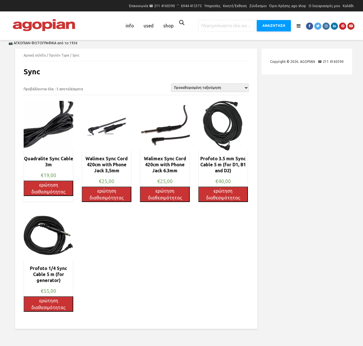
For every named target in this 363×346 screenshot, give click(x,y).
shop (168, 25)
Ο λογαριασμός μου (324, 6)
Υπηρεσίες (212, 6)
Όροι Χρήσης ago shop (287, 6)
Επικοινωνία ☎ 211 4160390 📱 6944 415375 (165, 6)
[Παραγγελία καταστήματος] (210, 87)
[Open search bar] (182, 22)
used (149, 25)
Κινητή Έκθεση (235, 6)
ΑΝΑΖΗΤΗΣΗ (273, 25)
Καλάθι (348, 6)
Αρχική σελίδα (35, 55)
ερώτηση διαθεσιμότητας (48, 188)
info (130, 25)
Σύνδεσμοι (258, 6)
